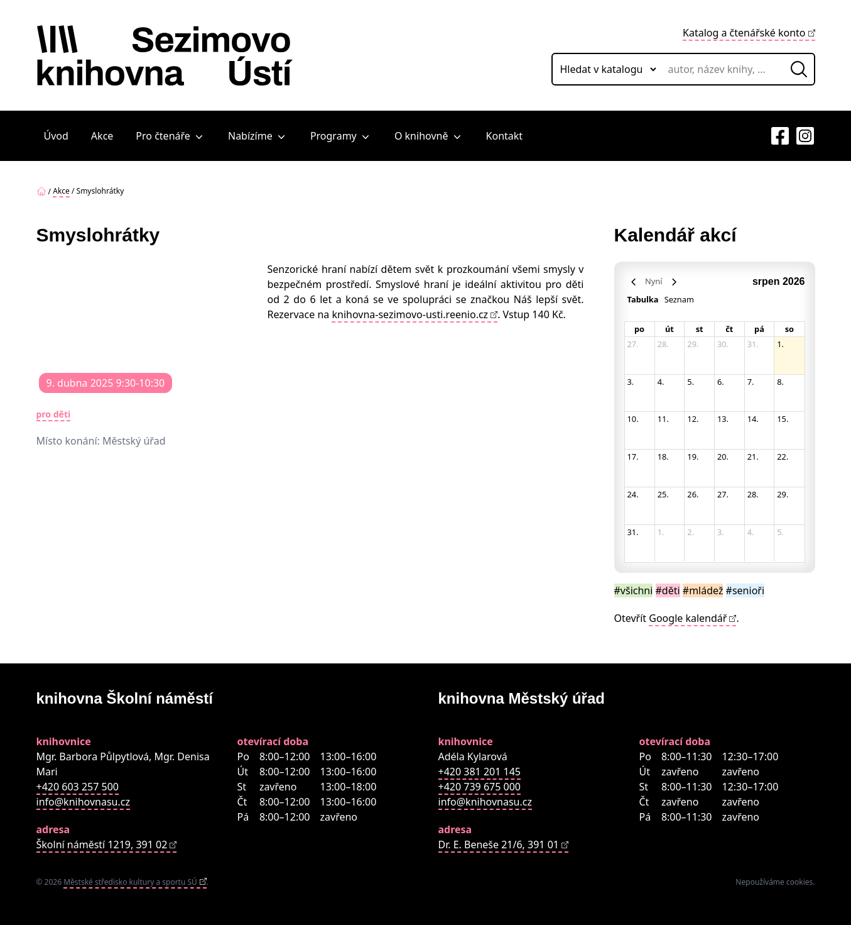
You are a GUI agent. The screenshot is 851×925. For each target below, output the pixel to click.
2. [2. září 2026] (690, 532)
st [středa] (699, 329)
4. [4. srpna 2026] (661, 381)
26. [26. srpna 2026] (692, 494)
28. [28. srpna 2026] (753, 494)
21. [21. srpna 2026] (753, 456)
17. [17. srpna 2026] (633, 456)
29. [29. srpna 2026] (782, 494)
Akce (102, 136)
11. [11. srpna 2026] (663, 418)
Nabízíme (258, 136)
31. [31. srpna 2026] (633, 532)
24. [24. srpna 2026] (633, 494)
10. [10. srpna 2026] (633, 418)
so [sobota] (789, 329)
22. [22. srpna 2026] (782, 456)
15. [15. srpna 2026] (782, 418)
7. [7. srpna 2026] (750, 381)
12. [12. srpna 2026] (692, 418)
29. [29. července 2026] (692, 344)
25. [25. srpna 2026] (663, 494)
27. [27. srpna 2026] (723, 494)
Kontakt (504, 136)
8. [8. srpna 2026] (780, 381)
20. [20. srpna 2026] (723, 456)
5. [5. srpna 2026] (690, 381)
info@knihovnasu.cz (83, 802)
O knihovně (428, 136)
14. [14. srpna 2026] (753, 418)
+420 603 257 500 (77, 787)
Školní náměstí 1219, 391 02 (102, 844)
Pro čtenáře (170, 136)
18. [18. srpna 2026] (663, 456)
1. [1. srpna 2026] (780, 344)
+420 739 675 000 (479, 787)
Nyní (653, 281)
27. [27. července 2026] (633, 344)
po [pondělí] (639, 329)
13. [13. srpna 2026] (723, 418)
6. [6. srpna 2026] (720, 381)
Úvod (56, 136)
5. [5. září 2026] (780, 532)
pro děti (53, 414)
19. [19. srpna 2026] (692, 456)
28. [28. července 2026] (663, 344)
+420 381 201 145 (479, 771)
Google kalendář (688, 618)
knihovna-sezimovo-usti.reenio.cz (410, 314)
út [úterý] (669, 329)
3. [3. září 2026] (720, 532)
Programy (341, 136)
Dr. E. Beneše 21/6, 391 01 (498, 844)
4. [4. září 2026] (750, 532)
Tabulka (643, 299)
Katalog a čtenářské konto (744, 33)
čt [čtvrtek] (729, 329)
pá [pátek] (759, 329)
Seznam (679, 299)
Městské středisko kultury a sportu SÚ (130, 882)
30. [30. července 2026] (723, 344)
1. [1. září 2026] (661, 532)
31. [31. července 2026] (753, 344)
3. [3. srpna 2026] (630, 381)
